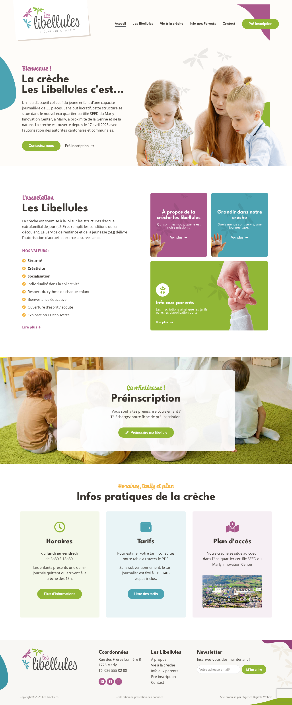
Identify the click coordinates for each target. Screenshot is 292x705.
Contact (229, 23)
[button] (31, 327)
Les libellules (143, 23)
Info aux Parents (203, 23)
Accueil (120, 23)
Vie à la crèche (171, 23)
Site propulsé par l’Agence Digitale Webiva (246, 697)
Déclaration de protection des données (139, 697)
